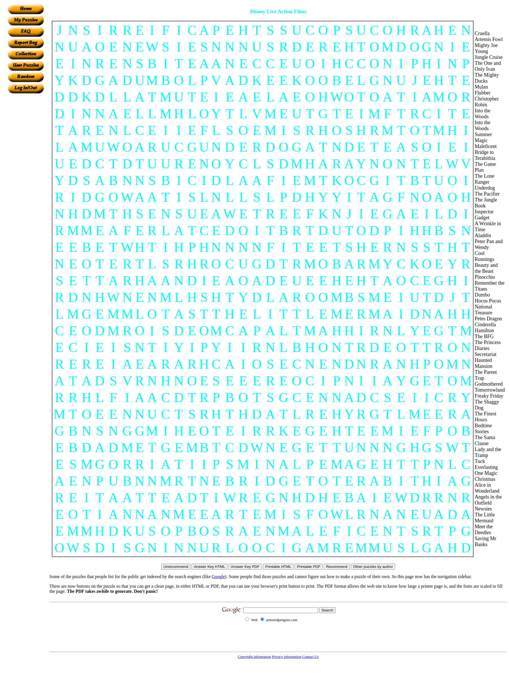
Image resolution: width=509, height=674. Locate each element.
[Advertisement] (25, 178)
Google (218, 576)
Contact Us (310, 656)
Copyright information (254, 656)
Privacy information (286, 656)
